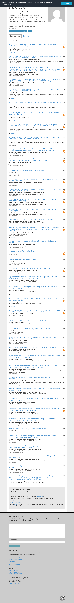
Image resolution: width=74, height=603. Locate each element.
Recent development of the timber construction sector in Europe (31, 320)
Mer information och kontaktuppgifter (17, 31)
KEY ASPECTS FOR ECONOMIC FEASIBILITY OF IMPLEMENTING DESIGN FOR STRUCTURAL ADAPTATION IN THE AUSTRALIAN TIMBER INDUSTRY (34, 125)
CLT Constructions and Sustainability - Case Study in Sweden (29, 329)
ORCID (29, 31)
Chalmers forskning (14, 572)
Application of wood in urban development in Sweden (27, 171)
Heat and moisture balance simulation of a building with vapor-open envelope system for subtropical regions (32, 419)
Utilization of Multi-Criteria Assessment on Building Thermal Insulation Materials (33, 378)
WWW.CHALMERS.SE (14, 583)
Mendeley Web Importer (15, 502)
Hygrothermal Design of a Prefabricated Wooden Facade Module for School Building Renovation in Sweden (34, 356)
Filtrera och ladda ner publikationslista (19, 494)
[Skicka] (14, 546)
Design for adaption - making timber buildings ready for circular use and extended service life (33, 287)
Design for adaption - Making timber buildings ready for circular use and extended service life (33, 299)
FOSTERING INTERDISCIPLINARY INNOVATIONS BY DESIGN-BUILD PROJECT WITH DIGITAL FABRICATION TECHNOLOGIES (34, 138)
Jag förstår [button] (66, 3)
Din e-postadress (13, 539)
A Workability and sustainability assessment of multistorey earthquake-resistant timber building (33, 200)
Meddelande (12, 522)
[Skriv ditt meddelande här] (37, 531)
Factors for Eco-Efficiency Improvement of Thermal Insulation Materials (33, 347)
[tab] (15, 36)
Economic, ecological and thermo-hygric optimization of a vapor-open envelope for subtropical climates (33, 446)
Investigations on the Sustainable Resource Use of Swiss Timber (31, 268)
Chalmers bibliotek (13, 570)
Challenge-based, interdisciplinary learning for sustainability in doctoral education (33, 241)
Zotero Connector (14, 500)
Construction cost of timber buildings (22, 251)
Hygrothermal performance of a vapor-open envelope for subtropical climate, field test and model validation (32, 338)
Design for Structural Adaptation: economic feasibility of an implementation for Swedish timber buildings (35, 45)
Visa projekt (12, 52)
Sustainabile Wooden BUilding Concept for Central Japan (28, 429)
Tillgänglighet (12, 561)
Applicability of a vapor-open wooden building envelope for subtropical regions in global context (33, 399)
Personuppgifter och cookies (16, 559)
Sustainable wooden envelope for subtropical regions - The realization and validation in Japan (34, 389)
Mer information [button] (7, 4)
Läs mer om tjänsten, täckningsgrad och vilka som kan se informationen (27, 557)
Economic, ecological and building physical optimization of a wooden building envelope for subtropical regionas (32, 436)
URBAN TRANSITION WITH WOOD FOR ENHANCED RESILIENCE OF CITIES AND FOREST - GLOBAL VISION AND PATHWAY (35, 57)
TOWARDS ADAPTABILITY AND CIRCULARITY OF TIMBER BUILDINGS (31, 219)
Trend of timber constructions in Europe (23, 260)
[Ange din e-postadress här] (37, 542)
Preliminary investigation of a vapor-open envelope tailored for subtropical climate (34, 466)
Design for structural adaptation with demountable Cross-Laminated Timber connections (35, 103)
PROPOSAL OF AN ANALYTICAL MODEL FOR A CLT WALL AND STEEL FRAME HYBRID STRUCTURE (34, 180)
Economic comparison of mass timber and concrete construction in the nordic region (33, 210)
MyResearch (40, 496)
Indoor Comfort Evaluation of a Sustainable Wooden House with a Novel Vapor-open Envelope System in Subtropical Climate (33, 366)
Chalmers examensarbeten (15, 573)
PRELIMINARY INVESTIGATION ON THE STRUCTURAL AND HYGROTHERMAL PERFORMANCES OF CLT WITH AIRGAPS (34, 90)
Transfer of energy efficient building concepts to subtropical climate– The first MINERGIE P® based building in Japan (34, 409)
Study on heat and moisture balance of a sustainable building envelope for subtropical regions (34, 456)
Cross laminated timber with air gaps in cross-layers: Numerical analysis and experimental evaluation (35, 113)
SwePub (16, 504)
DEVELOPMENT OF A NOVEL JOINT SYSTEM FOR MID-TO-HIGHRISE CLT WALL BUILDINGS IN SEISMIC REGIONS (35, 190)
